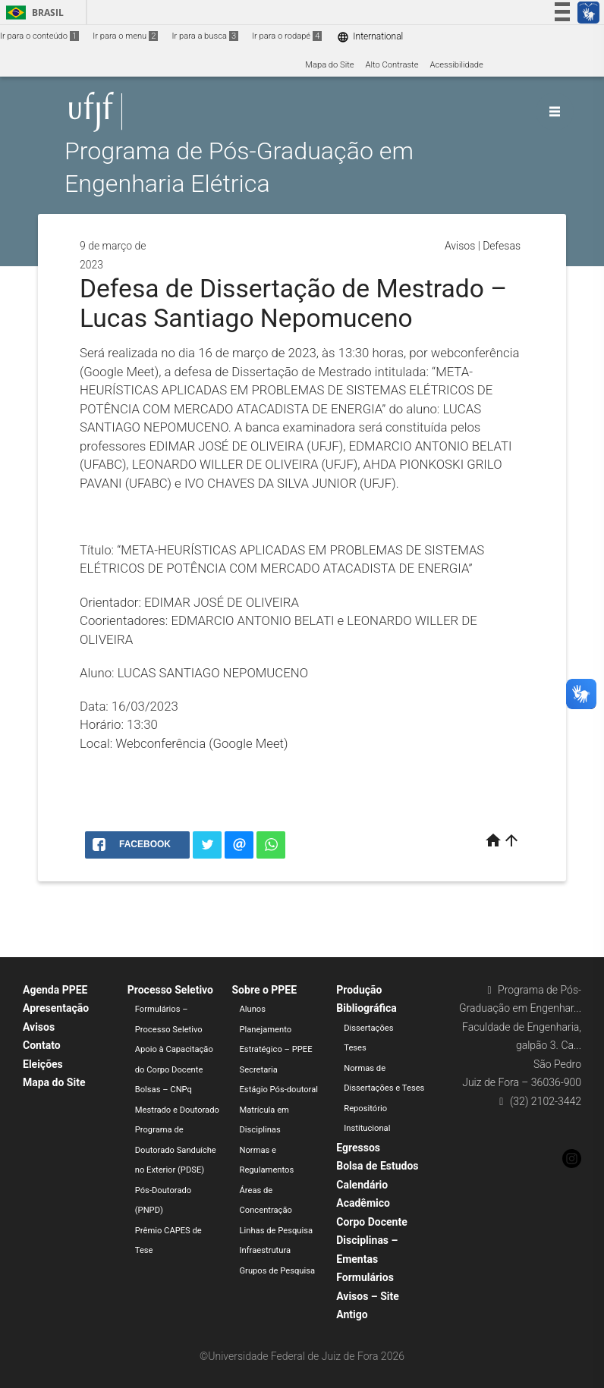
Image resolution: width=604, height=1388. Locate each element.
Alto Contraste (392, 65)
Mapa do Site (329, 65)
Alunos (253, 1009)
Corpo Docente (371, 1222)
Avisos (460, 246)
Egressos (358, 1147)
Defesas (502, 246)
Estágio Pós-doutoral (279, 1089)
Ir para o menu (125, 36)
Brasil (32, 12)
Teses (355, 1048)
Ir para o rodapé (287, 36)
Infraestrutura (265, 1250)
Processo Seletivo (170, 990)
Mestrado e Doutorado (177, 1110)
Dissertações (368, 1028)
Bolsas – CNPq (163, 1089)
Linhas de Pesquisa (276, 1231)
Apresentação (56, 1008)
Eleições (43, 1064)
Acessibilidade (456, 65)
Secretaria (259, 1070)
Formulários (365, 1277)
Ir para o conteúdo (39, 36)
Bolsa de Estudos (377, 1166)
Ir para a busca (204, 36)
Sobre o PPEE (264, 990)
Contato (42, 1045)
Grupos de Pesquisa (278, 1271)
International (370, 36)
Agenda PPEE (55, 990)
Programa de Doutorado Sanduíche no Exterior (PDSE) (175, 1150)
